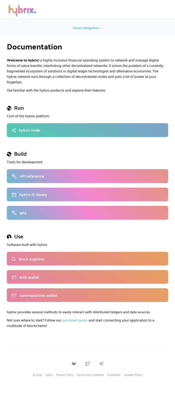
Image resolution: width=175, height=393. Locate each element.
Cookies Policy (133, 375)
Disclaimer (114, 375)
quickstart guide (75, 320)
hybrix (49, 375)
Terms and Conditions (90, 375)
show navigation (88, 28)
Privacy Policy (64, 375)
